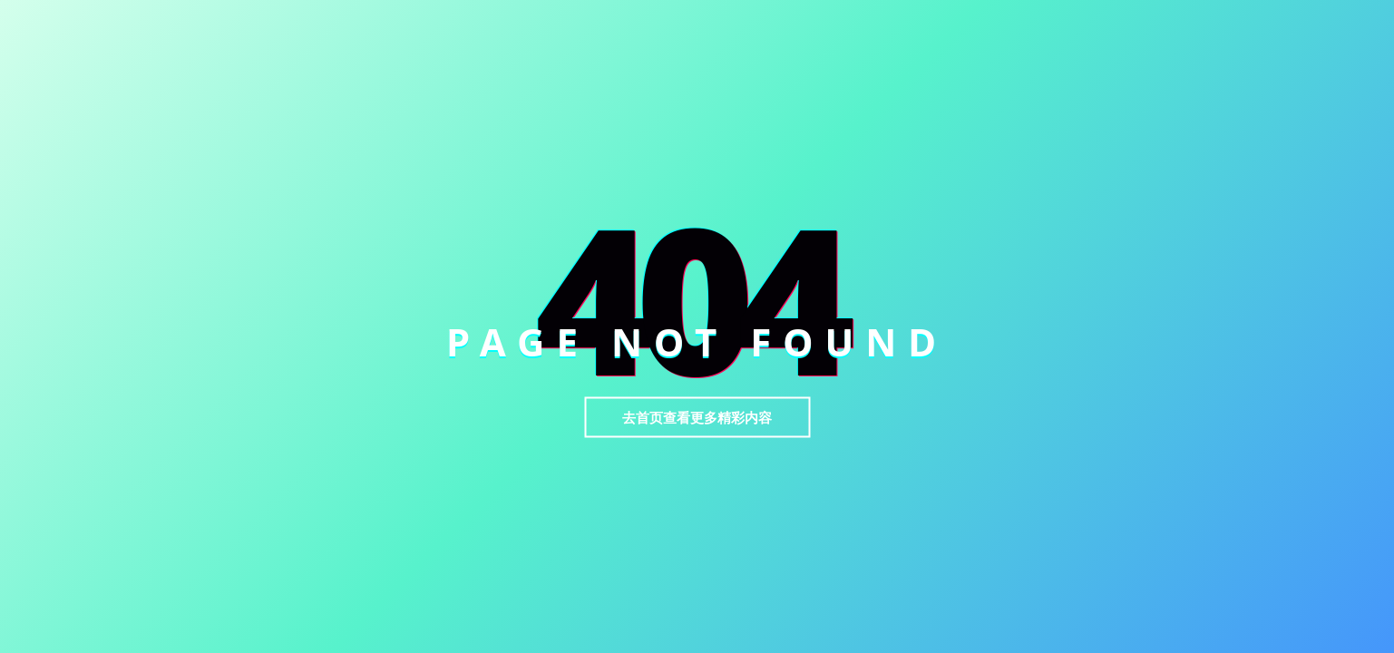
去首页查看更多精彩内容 (697, 417)
